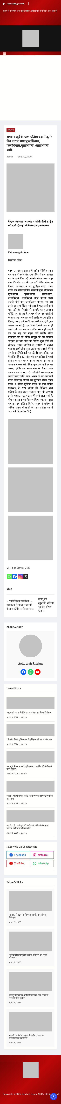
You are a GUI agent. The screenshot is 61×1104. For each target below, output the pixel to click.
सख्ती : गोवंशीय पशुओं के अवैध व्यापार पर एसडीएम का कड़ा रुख (30, 797)
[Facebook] (14, 576)
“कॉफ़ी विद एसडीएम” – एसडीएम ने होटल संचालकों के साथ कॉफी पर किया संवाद (20, 605)
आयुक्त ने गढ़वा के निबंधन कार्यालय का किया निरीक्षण (29, 712)
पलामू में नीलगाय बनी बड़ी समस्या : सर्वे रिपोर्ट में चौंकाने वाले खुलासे (30, 11)
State (11, 130)
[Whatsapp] (9, 576)
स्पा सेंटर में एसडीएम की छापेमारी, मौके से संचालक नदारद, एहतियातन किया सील (27, 827)
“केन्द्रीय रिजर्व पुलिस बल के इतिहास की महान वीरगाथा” (30, 739)
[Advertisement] (30, 89)
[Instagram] (20, 576)
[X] (25, 576)
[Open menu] (5, 53)
